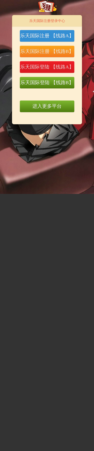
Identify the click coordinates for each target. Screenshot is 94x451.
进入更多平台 (47, 106)
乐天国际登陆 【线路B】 (47, 82)
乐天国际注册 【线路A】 (47, 35)
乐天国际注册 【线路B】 (47, 51)
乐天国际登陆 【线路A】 (47, 66)
